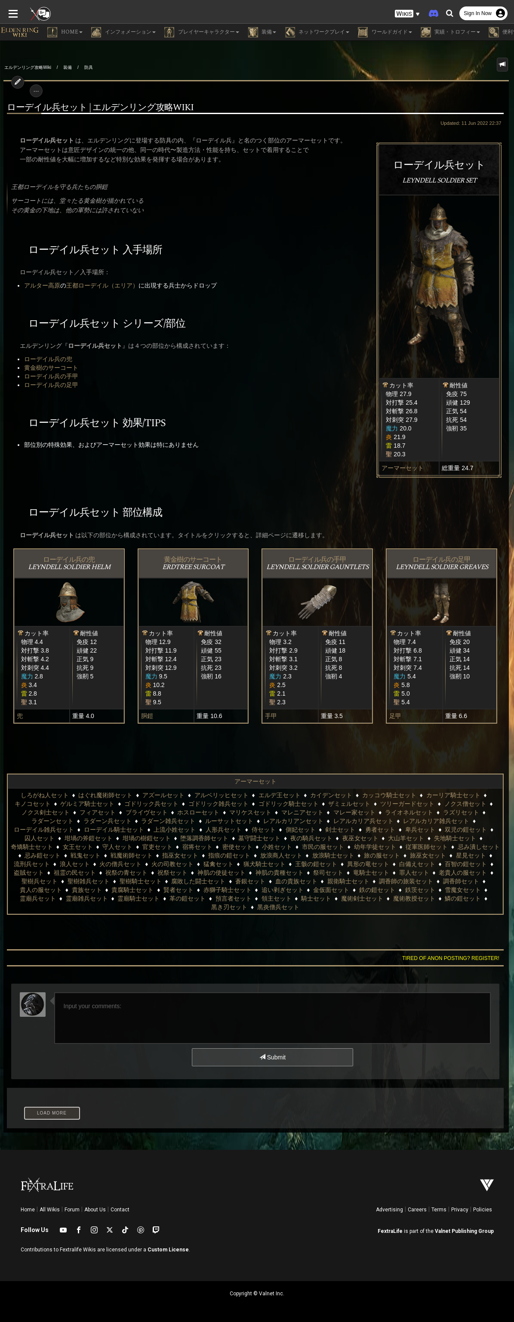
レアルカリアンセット (293, 820)
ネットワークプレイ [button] (317, 32)
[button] (407, 13)
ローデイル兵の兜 (45, 359)
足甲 (397, 715)
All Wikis (50, 1210)
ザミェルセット (349, 803)
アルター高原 (39, 285)
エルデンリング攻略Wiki (27, 67)
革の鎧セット (187, 898)
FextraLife (390, 1231)
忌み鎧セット (43, 855)
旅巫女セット (428, 855)
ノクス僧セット (465, 803)
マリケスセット (250, 812)
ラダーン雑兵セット (168, 820)
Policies (482, 1210)
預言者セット (233, 898)
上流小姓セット (175, 829)
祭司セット (328, 872)
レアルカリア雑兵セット (436, 820)
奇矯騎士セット (32, 846)
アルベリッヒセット (221, 795)
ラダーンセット (52, 820)
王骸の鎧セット (316, 864)
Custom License (168, 1250)
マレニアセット (302, 812)
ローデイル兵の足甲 (48, 384)
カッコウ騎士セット (389, 795)
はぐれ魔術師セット (105, 795)
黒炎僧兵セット (278, 907)
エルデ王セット (280, 795)
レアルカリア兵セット (363, 820)
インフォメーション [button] (123, 32)
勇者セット (380, 829)
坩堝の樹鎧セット (147, 838)
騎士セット (316, 898)
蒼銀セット (250, 881)
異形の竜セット (368, 864)
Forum (72, 1210)
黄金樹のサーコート (48, 367)
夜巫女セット (360, 838)
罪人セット (414, 872)
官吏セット (157, 846)
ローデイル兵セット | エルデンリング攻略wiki (96, 108)
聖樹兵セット (40, 881)
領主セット (277, 898)
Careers (417, 1210)
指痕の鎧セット (229, 855)
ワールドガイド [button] (385, 32)
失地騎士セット (455, 838)
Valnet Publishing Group (464, 1231)
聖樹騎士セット (141, 881)
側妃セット (301, 829)
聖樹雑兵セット (89, 881)
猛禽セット (218, 864)
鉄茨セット (420, 889)
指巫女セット (180, 855)
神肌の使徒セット (221, 872)
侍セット (264, 829)
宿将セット (197, 846)
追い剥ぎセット (283, 889)
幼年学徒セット (375, 846)
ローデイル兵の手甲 (48, 376)
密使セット (237, 846)
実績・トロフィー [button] (450, 32)
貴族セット (87, 889)
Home (28, 1210)
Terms (438, 1210)
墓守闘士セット (259, 838)
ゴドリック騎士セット (289, 803)
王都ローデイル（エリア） (99, 285)
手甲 (271, 715)
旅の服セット (382, 855)
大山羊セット (406, 838)
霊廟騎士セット (138, 898)
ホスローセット (198, 812)
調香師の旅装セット (406, 881)
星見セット (471, 855)
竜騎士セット (371, 872)
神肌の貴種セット (279, 872)
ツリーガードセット (407, 803)
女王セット (78, 846)
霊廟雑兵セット (87, 898)
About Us (95, 1210)
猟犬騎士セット (264, 864)
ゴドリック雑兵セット (218, 803)
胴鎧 (145, 715)
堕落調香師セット (204, 838)
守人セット (117, 846)
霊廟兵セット (38, 898)
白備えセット (417, 864)
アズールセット (163, 795)
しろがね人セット (45, 795)
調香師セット (461, 881)
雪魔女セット (463, 889)
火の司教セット (172, 864)
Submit (272, 1057)
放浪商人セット (281, 855)
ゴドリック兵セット (151, 803)
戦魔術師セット (132, 855)
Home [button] (65, 32)
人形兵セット (224, 829)
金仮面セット (331, 889)
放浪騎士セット (333, 855)
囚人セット (40, 838)
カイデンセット (331, 795)
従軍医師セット (427, 846)
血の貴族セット (296, 881)
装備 (67, 67)
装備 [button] (262, 32)
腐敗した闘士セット (198, 881)
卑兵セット (420, 829)
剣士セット (340, 829)
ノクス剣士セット (46, 812)
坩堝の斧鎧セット (89, 838)
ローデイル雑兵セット (44, 829)
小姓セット (277, 846)
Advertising (389, 1210)
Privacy (459, 1210)
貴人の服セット (41, 889)
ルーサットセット (229, 820)
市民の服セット (323, 846)
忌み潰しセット (479, 846)
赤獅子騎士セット (227, 889)
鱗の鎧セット (463, 898)
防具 (88, 67)
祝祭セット (172, 872)
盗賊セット (29, 872)
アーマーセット (406, 467)
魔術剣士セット (362, 898)
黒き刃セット (229, 907)
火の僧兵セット (120, 864)
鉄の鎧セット (377, 889)
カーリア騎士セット (453, 795)
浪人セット (75, 864)
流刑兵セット (32, 864)
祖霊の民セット (75, 872)
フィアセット (98, 812)
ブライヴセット (147, 812)
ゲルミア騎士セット (87, 803)
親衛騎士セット (348, 881)
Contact (120, 1210)
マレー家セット (354, 812)
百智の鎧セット (466, 864)
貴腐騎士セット (132, 889)
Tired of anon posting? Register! (454, 958)
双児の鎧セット (466, 829)
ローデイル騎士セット (114, 829)
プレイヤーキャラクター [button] (201, 32)
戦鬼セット (86, 855)
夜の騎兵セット (311, 838)
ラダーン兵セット (107, 820)
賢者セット (178, 889)
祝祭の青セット (126, 872)
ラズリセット (461, 812)
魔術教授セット (414, 898)
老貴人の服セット (463, 872)
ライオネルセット (409, 812)
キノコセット (33, 803)
